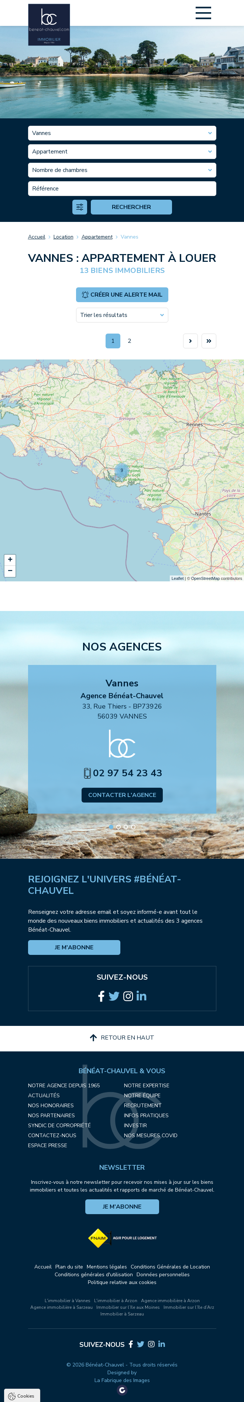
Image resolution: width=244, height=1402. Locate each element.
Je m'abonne (74, 947)
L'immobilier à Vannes (67, 1301)
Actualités (44, 1095)
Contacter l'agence (122, 795)
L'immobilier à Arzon (115, 1301)
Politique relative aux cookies (122, 1282)
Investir (135, 1125)
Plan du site (69, 1266)
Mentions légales (107, 1266)
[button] (111, 827)
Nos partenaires (51, 1115)
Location (63, 236)
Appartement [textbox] (50, 152)
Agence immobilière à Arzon (170, 1301)
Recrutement (143, 1105)
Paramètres (142, 1393)
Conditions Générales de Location (170, 1266)
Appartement (97, 236)
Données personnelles (163, 1274)
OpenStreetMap (205, 578)
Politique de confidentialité (43, 1375)
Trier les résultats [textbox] (103, 315)
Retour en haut (122, 1038)
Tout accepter (52, 1393)
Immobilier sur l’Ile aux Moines (128, 1307)
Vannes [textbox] (41, 133)
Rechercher (131, 207)
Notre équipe (142, 1095)
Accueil (36, 236)
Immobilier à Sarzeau (122, 1314)
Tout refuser (98, 1393)
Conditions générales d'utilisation (94, 1274)
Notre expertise (146, 1085)
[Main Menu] (203, 13)
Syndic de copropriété (59, 1125)
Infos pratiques (146, 1115)
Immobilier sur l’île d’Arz (189, 1307)
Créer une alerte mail (122, 295)
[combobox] (122, 133)
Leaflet (178, 578)
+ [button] (10, 560)
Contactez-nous (52, 1135)
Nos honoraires (51, 1105)
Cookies (25, 1308)
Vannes (129, 236)
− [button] (10, 571)
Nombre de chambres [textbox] (59, 170)
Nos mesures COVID (151, 1135)
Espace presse (47, 1145)
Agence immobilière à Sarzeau (61, 1307)
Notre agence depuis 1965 (64, 1085)
